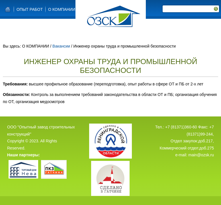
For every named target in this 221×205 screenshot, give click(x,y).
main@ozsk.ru (201, 150)
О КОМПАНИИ (61, 9)
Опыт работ (30, 9)
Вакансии (61, 46)
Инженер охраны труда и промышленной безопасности (110, 66)
